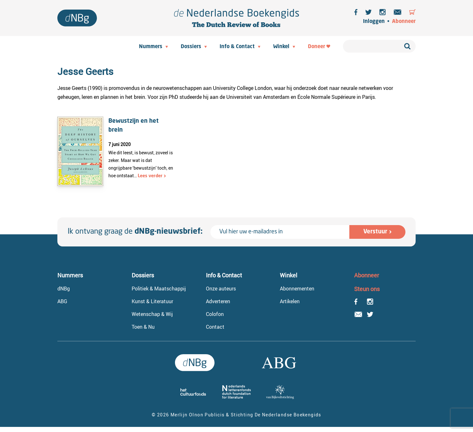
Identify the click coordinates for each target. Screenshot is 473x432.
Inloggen (374, 21)
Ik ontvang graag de (135, 232)
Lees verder (150, 176)
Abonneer (404, 21)
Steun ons (367, 289)
